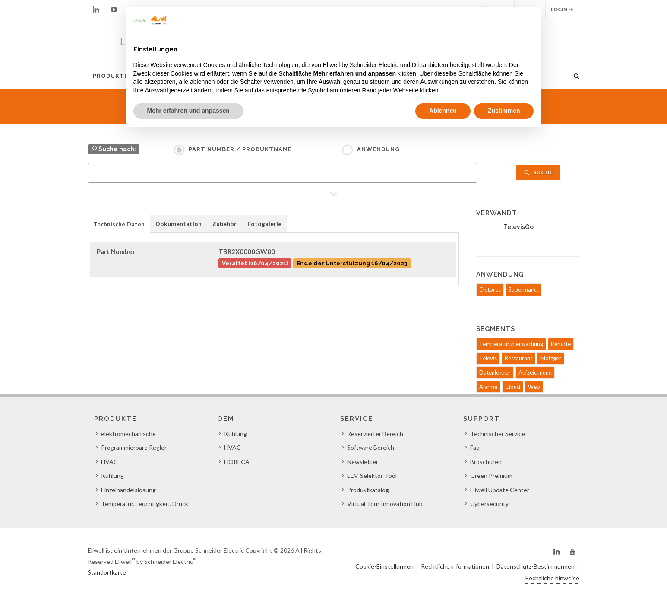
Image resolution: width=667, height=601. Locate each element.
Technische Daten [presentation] (119, 224)
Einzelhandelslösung (128, 489)
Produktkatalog (368, 489)
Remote (561, 343)
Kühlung (112, 475)
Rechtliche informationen (455, 566)
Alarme (488, 386)
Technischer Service (497, 433)
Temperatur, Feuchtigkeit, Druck (144, 503)
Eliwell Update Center (499, 489)
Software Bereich (370, 447)
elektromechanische (128, 433)
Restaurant (518, 358)
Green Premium (491, 475)
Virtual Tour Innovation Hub (385, 503)
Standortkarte (107, 572)
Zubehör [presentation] (224, 223)
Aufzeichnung (535, 372)
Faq (475, 447)
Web (534, 386)
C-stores (490, 289)
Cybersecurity (489, 503)
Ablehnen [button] (443, 110)
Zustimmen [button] (504, 110)
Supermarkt (523, 289)
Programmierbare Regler (134, 447)
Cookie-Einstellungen (384, 566)
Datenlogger (495, 372)
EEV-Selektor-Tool (372, 475)
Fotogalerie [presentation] (264, 223)
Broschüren (486, 461)
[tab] (119, 223)
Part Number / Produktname (240, 149)
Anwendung (378, 149)
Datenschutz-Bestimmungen (535, 566)
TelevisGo (518, 226)
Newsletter (362, 461)
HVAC (109, 461)
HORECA (237, 461)
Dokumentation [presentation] (178, 223)
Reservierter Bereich (375, 433)
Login (562, 9)
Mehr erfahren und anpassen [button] (188, 110)
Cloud (512, 386)
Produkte (110, 76)
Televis (488, 358)
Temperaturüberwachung (511, 343)
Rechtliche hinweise (552, 578)
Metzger (550, 358)
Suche (538, 172)
